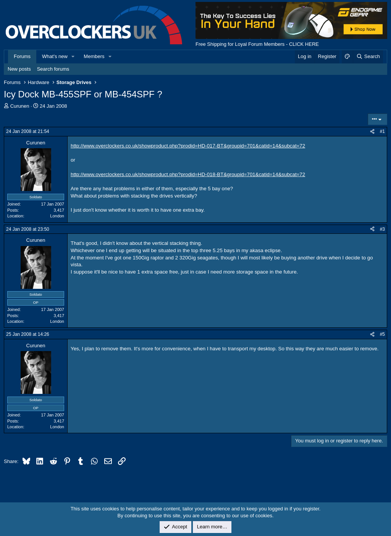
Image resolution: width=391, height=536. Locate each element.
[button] (73, 56)
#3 (382, 229)
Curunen (19, 106)
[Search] (368, 56)
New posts (19, 69)
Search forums (53, 69)
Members (94, 56)
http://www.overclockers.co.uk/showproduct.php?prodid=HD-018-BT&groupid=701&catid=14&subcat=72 (188, 174)
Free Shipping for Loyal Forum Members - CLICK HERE (257, 44)
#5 (382, 334)
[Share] (372, 131)
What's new (55, 56)
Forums (22, 56)
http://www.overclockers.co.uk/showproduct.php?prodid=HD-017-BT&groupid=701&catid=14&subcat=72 (188, 146)
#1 (382, 131)
